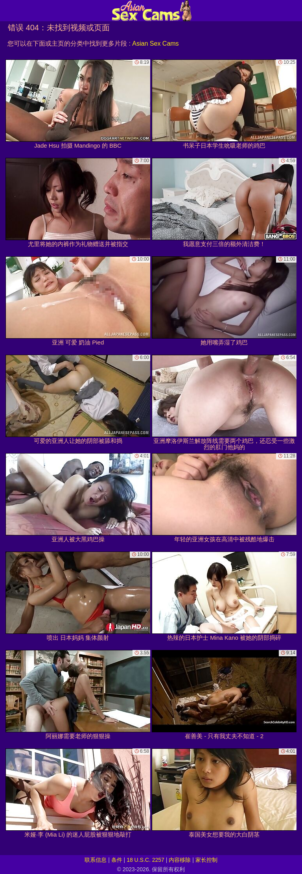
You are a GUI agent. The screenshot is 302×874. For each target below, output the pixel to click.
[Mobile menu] (7, 10)
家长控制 (206, 860)
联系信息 (96, 860)
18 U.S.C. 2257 (145, 860)
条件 (116, 860)
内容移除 (180, 860)
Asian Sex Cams (155, 43)
